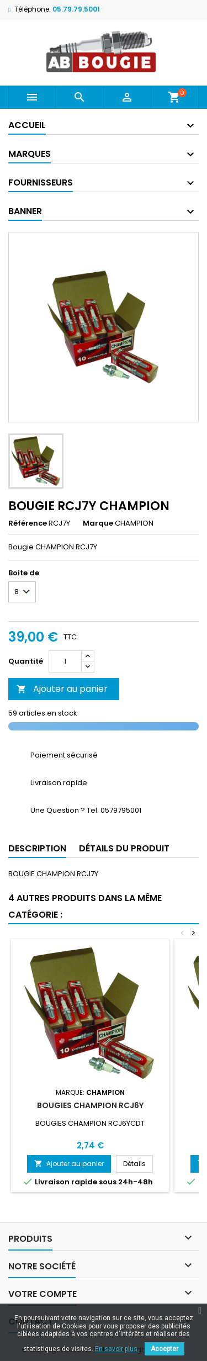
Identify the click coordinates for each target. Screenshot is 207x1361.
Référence (27, 523)
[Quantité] (65, 661)
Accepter (164, 1349)
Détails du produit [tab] (124, 848)
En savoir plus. (117, 1349)
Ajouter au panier (62, 688)
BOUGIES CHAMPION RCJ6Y (90, 1105)
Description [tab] (37, 848)
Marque (98, 523)
